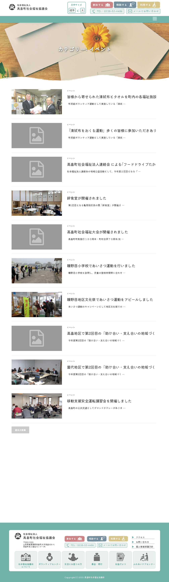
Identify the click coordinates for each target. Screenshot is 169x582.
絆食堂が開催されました (86, 198)
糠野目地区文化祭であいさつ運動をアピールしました (110, 299)
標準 (72, 10)
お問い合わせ (142, 541)
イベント (71, 90)
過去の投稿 (20, 429)
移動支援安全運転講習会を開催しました (99, 400)
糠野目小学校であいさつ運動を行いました (101, 265)
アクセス (140, 537)
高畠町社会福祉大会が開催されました (97, 231)
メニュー (155, 21)
